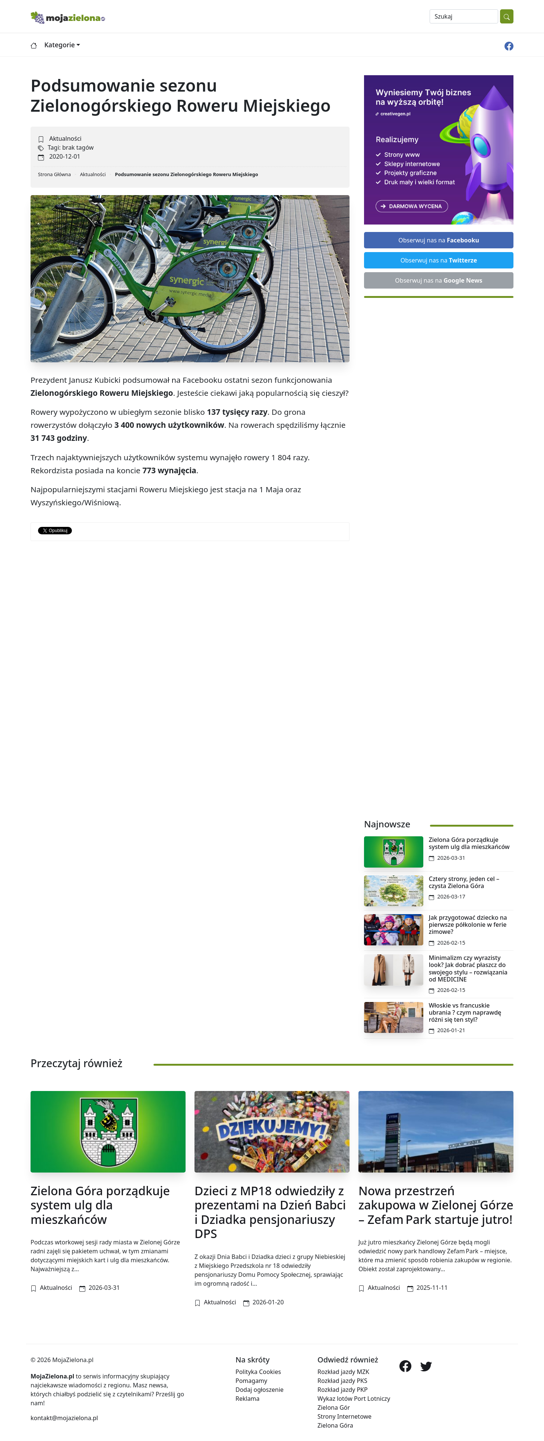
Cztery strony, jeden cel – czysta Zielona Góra (464, 882)
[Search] (464, 16)
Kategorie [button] (59, 44)
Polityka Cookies (258, 1372)
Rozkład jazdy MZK (343, 1372)
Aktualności (65, 138)
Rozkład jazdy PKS (342, 1381)
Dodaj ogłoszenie (259, 1390)
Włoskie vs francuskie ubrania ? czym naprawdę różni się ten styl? (465, 1012)
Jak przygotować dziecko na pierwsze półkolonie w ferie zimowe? (468, 924)
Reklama (247, 1398)
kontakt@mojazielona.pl (64, 1418)
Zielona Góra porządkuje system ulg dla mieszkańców (469, 843)
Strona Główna (54, 174)
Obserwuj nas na (438, 240)
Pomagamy (251, 1381)
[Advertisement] (438, 554)
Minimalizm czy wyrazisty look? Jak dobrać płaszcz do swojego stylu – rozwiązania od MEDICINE (468, 968)
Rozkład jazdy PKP (342, 1390)
